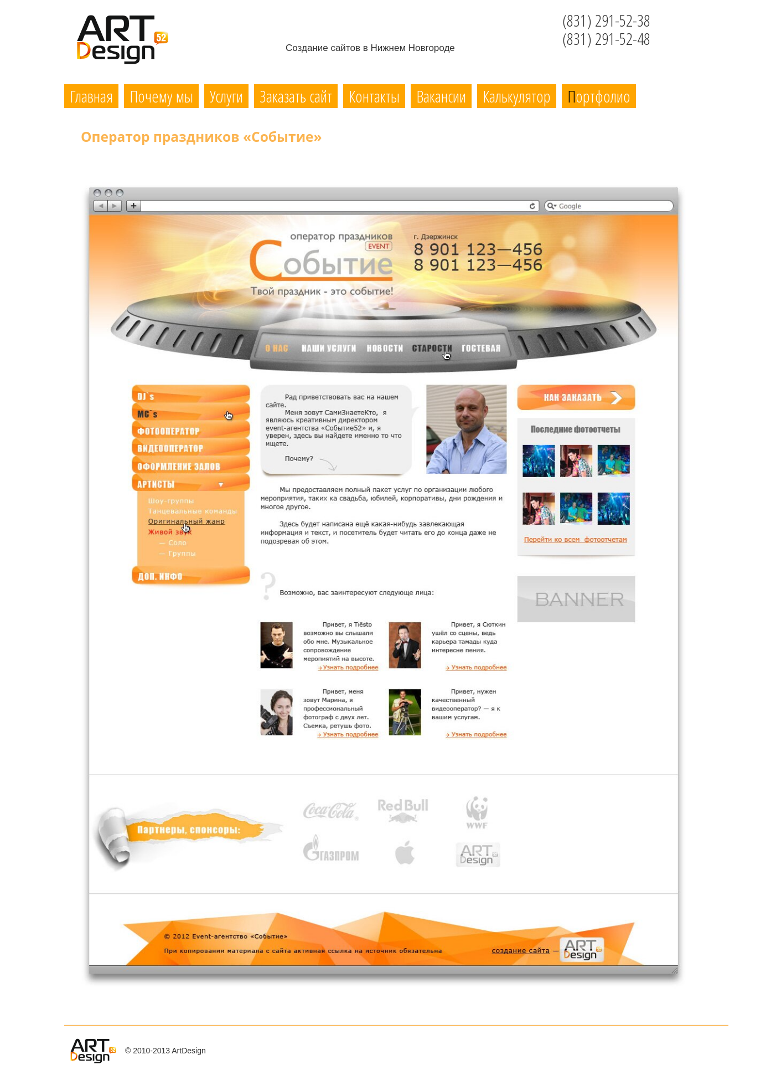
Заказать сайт (296, 96)
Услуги (226, 96)
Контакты (374, 96)
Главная (91, 96)
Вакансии (441, 96)
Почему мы (161, 96)
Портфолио (598, 96)
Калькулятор (517, 96)
